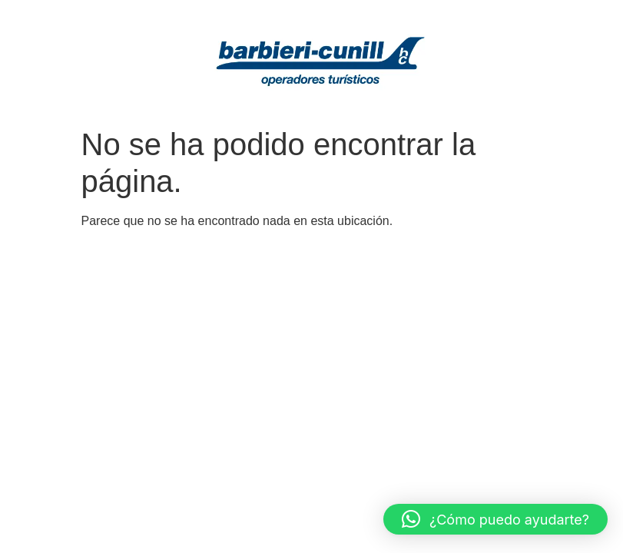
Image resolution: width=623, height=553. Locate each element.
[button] (495, 519)
